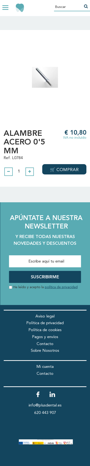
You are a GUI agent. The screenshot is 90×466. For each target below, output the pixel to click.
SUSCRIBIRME (45, 277)
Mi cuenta (45, 367)
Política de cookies (45, 330)
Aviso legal (45, 316)
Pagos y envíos (45, 337)
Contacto (45, 344)
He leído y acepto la (45, 287)
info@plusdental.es (45, 405)
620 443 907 (45, 413)
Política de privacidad (45, 323)
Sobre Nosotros (45, 351)
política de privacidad (61, 287)
